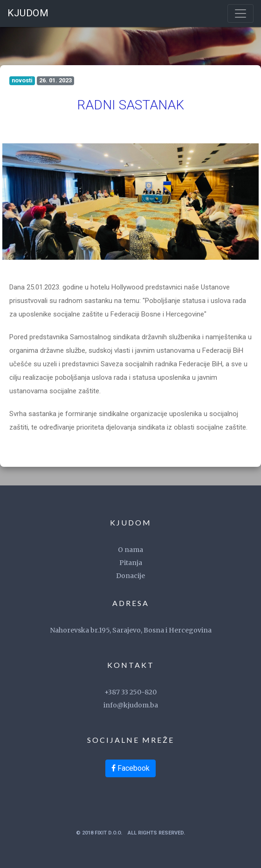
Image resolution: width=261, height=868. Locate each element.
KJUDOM (27, 13)
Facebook (130, 768)
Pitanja (130, 562)
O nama (130, 549)
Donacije (130, 576)
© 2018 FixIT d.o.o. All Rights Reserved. (130, 833)
